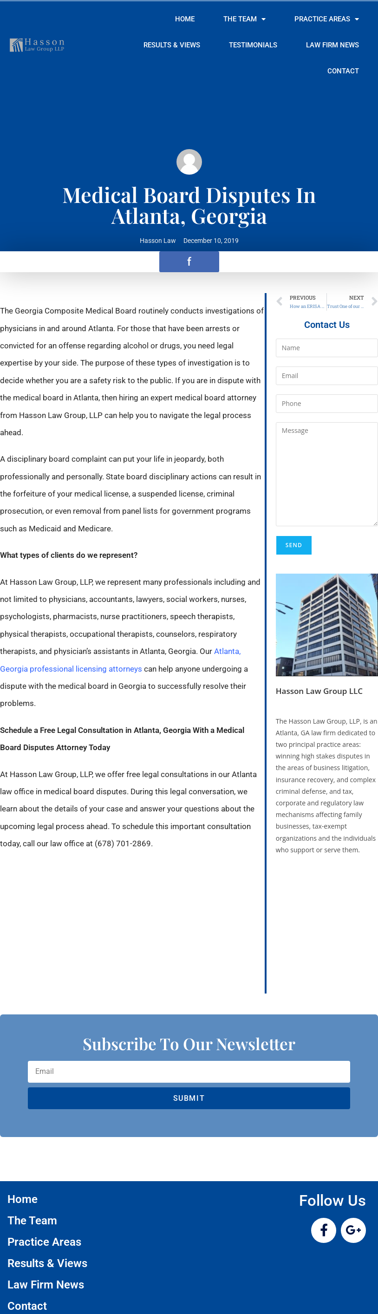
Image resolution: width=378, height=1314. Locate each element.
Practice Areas (326, 19)
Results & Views (171, 45)
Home (185, 19)
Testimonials (253, 45)
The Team (244, 19)
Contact (343, 71)
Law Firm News (332, 45)
